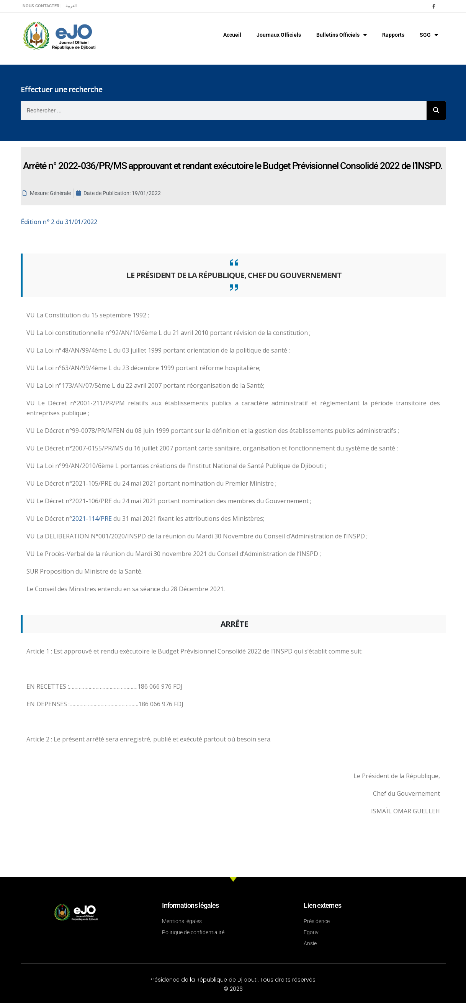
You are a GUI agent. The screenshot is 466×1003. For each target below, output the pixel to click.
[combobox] (224, 110)
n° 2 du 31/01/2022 (59, 222)
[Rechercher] (436, 110)
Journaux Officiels (279, 35)
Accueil (232, 35)
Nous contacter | (42, 5)
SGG (429, 34)
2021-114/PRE (92, 518)
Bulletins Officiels (341, 34)
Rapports (393, 35)
